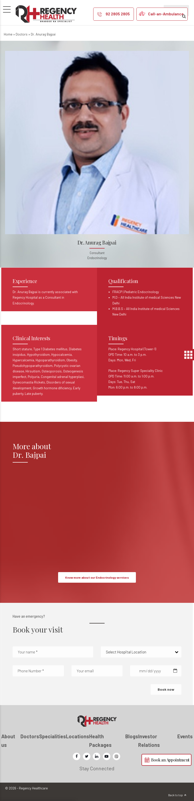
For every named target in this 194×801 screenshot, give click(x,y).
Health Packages (100, 740)
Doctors (22, 34)
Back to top (175, 795)
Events (185, 736)
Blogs (131, 736)
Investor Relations (149, 740)
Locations (77, 736)
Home (8, 34)
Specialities (52, 736)
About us (8, 740)
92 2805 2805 (118, 13)
